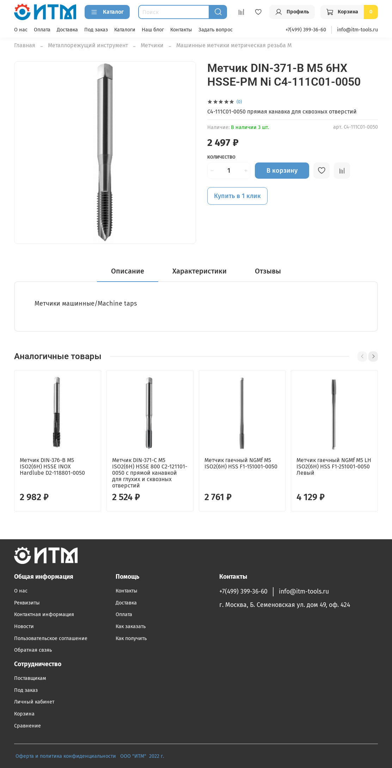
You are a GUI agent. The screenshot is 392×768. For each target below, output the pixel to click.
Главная (24, 45)
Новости (24, 626)
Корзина (24, 714)
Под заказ (96, 30)
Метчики (152, 45)
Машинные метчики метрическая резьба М (234, 45)
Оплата (42, 30)
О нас (20, 30)
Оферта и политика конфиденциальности (66, 756)
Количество (221, 157)
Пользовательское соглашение (50, 638)
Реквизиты (27, 603)
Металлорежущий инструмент (88, 45)
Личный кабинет (34, 702)
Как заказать (131, 626)
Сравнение (27, 726)
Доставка (67, 30)
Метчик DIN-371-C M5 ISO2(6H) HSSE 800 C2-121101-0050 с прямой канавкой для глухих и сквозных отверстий (149, 473)
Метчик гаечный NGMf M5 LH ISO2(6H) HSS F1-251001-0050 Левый (333, 466)
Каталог (107, 12)
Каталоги (124, 30)
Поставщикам (30, 678)
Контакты (181, 30)
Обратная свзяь (33, 650)
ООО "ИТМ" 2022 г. (142, 756)
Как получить (131, 638)
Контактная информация (44, 615)
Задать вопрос (215, 30)
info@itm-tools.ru (357, 30)
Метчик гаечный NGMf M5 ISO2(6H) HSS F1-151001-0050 (240, 463)
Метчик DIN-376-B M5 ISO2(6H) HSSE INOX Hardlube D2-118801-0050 (52, 466)
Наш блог (153, 30)
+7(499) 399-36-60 (306, 30)
